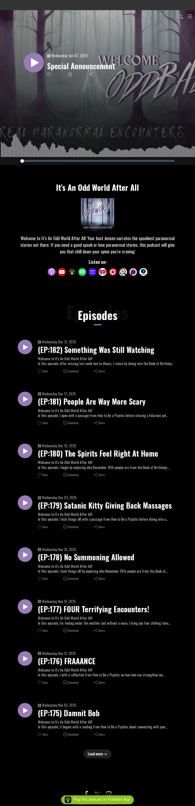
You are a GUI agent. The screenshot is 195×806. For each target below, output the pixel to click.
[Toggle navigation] (190, 16)
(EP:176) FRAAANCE (69, 666)
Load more (97, 760)
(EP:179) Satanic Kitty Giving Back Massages (109, 508)
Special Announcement (84, 66)
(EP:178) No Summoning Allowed (90, 561)
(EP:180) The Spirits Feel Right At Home (102, 455)
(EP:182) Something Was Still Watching (101, 350)
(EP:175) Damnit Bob (71, 719)
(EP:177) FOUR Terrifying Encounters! (97, 613)
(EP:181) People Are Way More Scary (95, 403)
